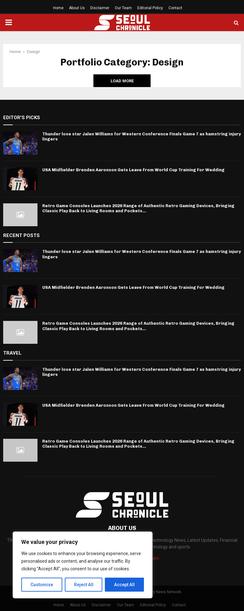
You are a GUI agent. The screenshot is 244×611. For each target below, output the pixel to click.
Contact (175, 8)
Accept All (124, 584)
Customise (41, 584)
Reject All (83, 584)
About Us (77, 8)
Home (58, 8)
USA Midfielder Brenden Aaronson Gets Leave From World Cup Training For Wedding (133, 169)
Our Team (123, 8)
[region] (82, 565)
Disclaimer (99, 8)
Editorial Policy (150, 8)
